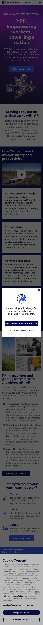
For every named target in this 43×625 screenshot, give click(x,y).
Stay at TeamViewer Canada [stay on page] (22, 330)
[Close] (39, 290)
